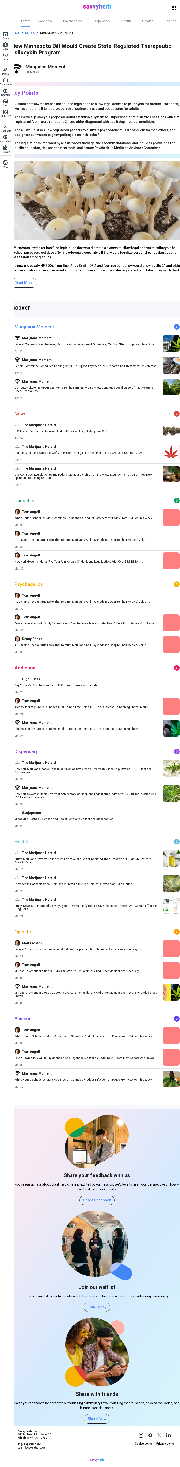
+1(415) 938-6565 (32, 1453)
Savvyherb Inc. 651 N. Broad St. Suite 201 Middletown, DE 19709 (38, 1443)
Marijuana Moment (58, 33)
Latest (29, 21)
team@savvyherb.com (36, 1456)
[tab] (28, 21)
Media (31, 33)
